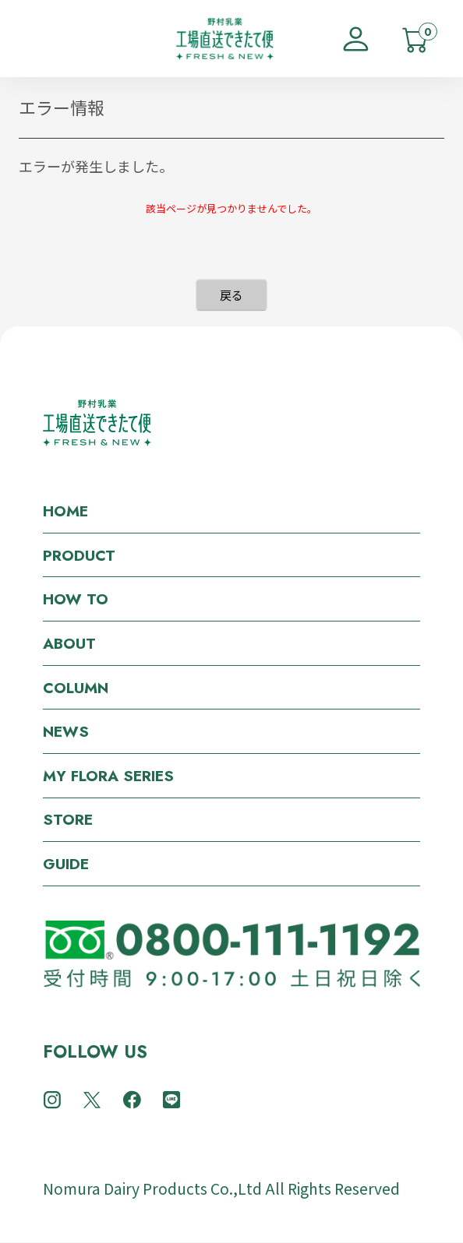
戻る (231, 295)
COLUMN (75, 688)
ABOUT (69, 643)
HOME (65, 511)
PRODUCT (79, 555)
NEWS (66, 731)
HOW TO (75, 599)
